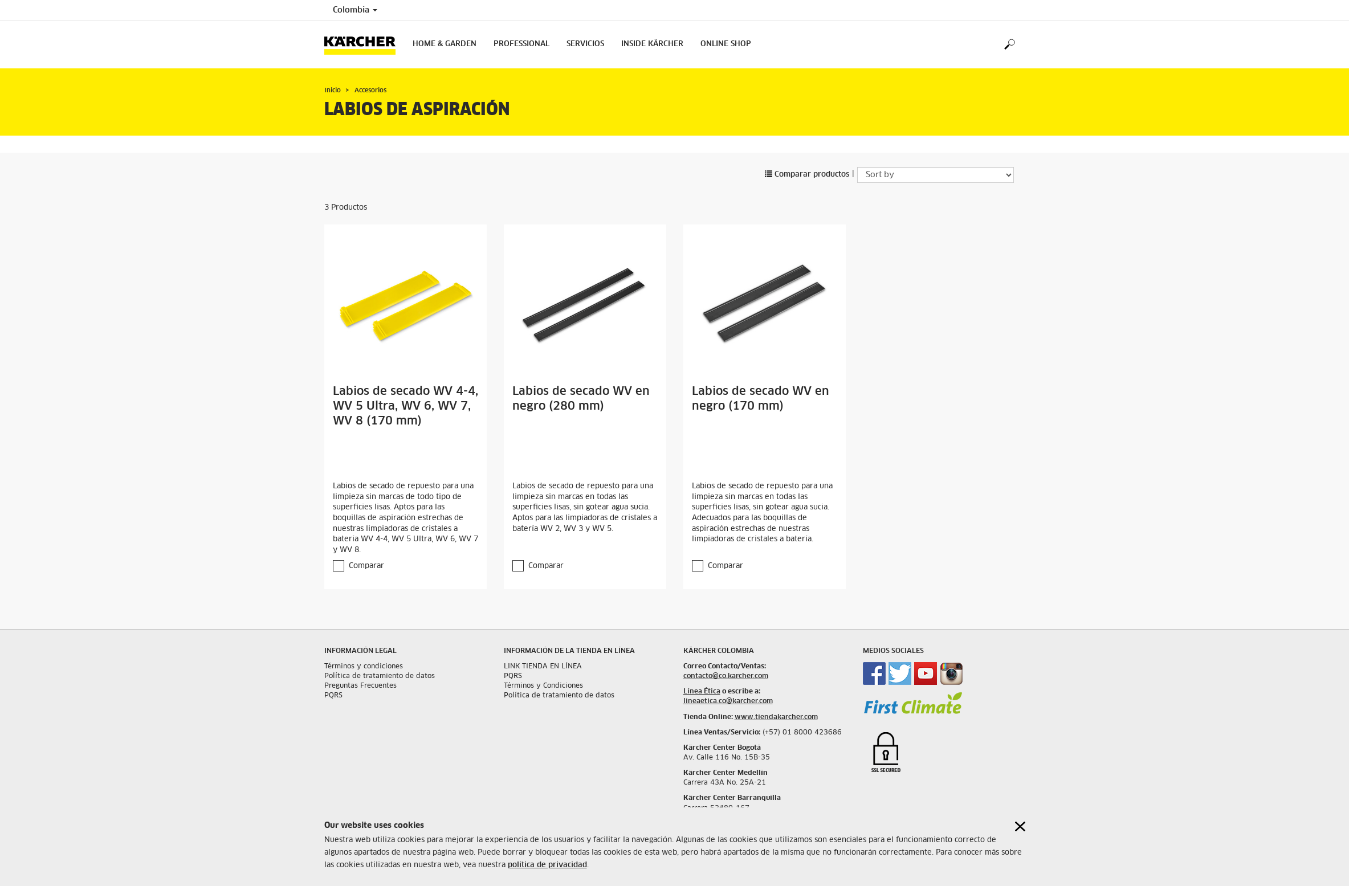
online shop (725, 44)
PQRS (333, 695)
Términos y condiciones (363, 666)
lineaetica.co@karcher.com (728, 701)
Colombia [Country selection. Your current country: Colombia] (355, 10)
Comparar (366, 566)
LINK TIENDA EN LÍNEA (543, 666)
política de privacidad (547, 865)
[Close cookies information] (1020, 826)
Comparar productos (807, 174)
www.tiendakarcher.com (776, 717)
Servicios (585, 44)
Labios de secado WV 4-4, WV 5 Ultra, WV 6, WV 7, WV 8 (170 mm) (405, 406)
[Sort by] (935, 175)
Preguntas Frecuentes (360, 686)
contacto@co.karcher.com (725, 676)
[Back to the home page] (364, 45)
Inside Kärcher (652, 44)
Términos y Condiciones (543, 686)
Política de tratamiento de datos (379, 676)
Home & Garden (444, 44)
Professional (521, 44)
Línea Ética (701, 691)
